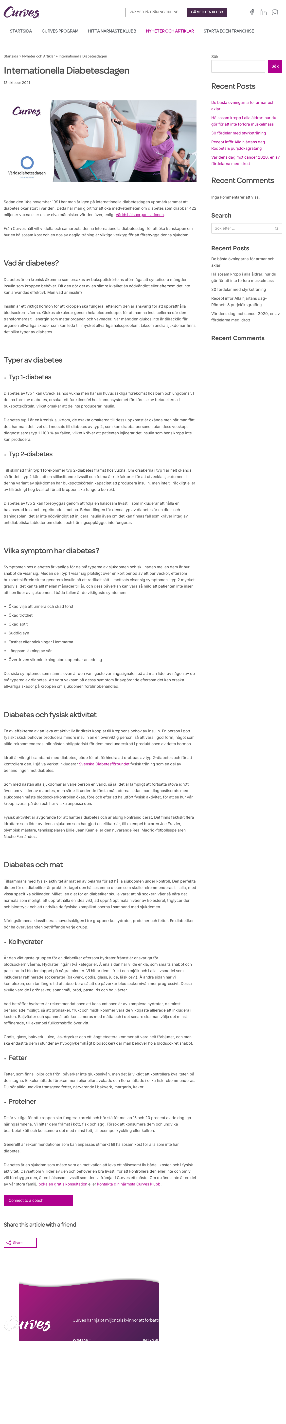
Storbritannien (224, 1397)
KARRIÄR (81, 1394)
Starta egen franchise (229, 31)
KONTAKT (82, 1388)
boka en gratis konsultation (90, 1231)
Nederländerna (225, 1409)
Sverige (266, 1403)
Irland (243, 1397)
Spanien (219, 1403)
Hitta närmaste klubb (112, 31)
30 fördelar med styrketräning (239, 134)
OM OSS (80, 1401)
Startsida (21, 31)
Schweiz (249, 1403)
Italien (234, 1403)
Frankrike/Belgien (265, 1397)
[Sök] (241, 231)
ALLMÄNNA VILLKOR (162, 1394)
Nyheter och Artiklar (170, 31)
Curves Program (60, 31)
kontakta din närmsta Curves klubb (158, 1231)
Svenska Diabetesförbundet (112, 792)
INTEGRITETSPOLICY (162, 1388)
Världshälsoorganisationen (151, 215)
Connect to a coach (27, 1247)
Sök (214, 56)
